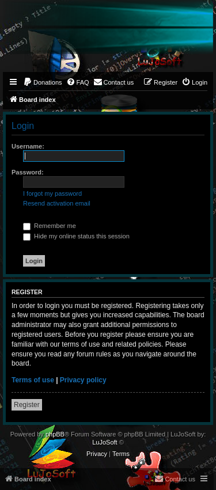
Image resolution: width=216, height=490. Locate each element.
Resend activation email (56, 203)
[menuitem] (42, 82)
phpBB (55, 434)
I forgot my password (52, 193)
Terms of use (33, 380)
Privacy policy (83, 380)
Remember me (49, 225)
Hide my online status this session (76, 236)
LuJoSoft (104, 442)
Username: (28, 146)
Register (27, 405)
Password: (28, 172)
